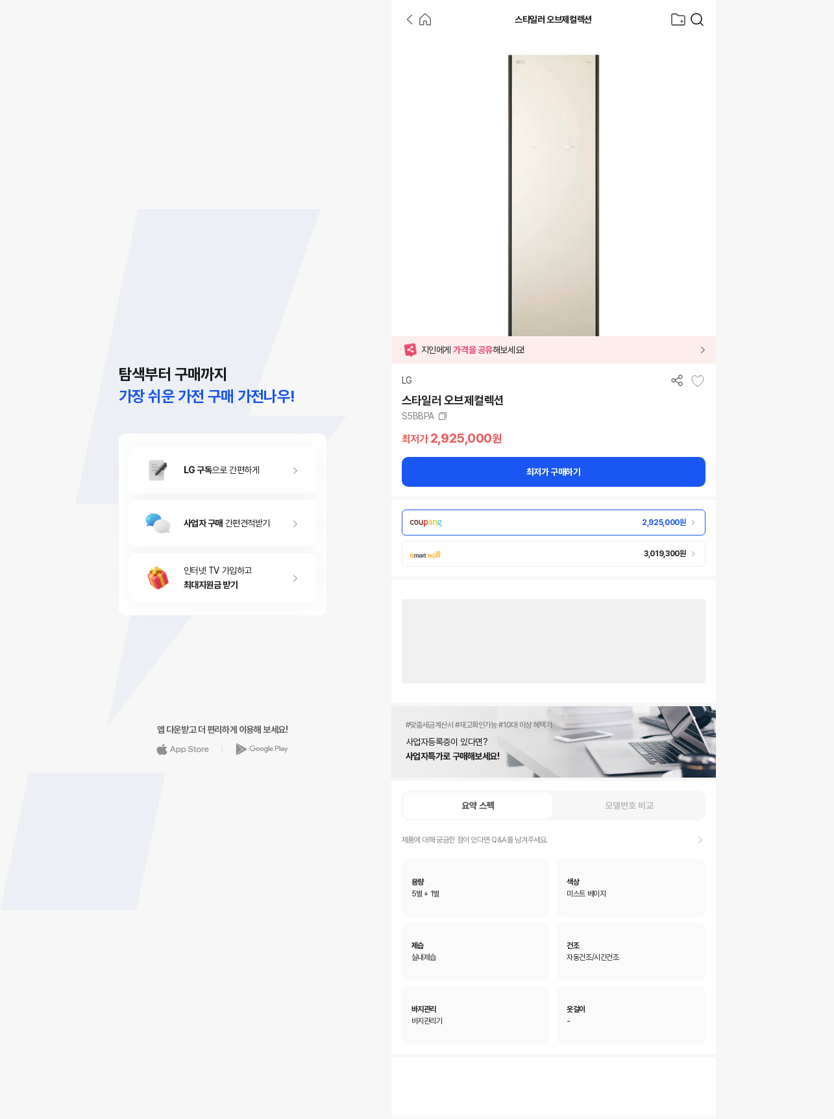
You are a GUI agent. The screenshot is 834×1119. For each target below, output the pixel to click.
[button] (553, 349)
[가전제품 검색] (697, 19)
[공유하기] (676, 380)
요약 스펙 (478, 805)
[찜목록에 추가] (697, 381)
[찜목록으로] (678, 19)
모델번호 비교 (629, 805)
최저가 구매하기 (553, 472)
